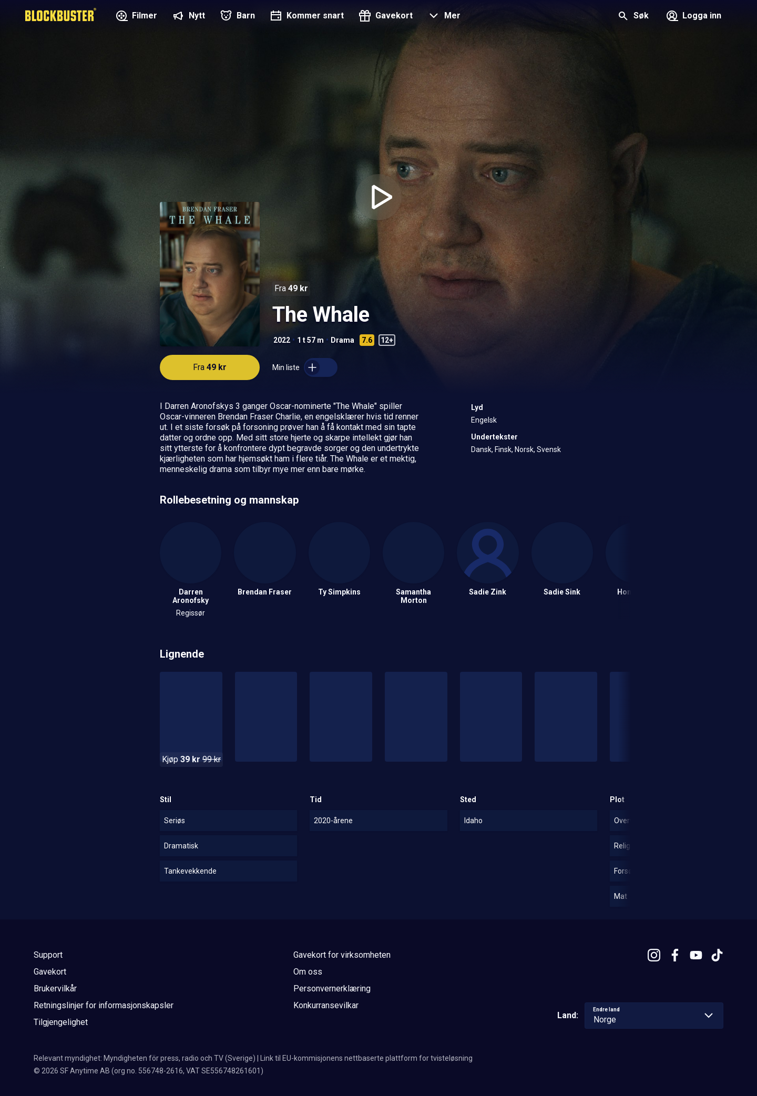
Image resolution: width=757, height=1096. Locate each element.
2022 (281, 340)
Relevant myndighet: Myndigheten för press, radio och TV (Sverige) (144, 1058)
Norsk (524, 449)
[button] (443, 17)
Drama (342, 340)
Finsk (503, 449)
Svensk (549, 449)
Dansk (481, 449)
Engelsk (484, 420)
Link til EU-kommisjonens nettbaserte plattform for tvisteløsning (366, 1058)
